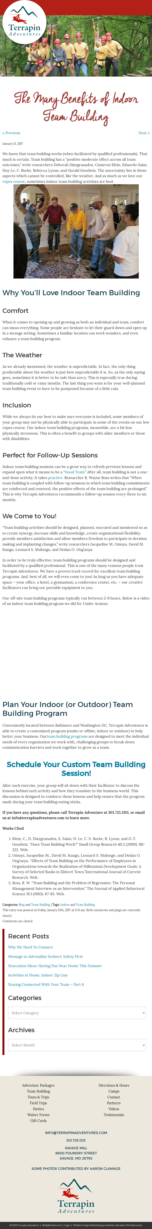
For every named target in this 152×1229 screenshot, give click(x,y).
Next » (144, 133)
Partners (113, 1103)
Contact (113, 1097)
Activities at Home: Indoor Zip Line (38, 975)
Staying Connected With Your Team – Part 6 (46, 984)
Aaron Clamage (105, 1168)
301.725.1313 (76, 1140)
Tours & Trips (38, 1097)
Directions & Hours (114, 1085)
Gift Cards (38, 1121)
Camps (113, 1091)
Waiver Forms (38, 1115)
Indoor (65, 905)
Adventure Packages (38, 1085)
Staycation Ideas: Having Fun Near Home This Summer (55, 965)
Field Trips (38, 1103)
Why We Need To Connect (30, 947)
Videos (113, 1109)
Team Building (40, 905)
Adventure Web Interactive (128, 1225)
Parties (38, 1109)
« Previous (11, 133)
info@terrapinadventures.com (76, 1133)
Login (67, 1225)
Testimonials (114, 1115)
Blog (22, 905)
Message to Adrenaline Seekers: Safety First (45, 956)
